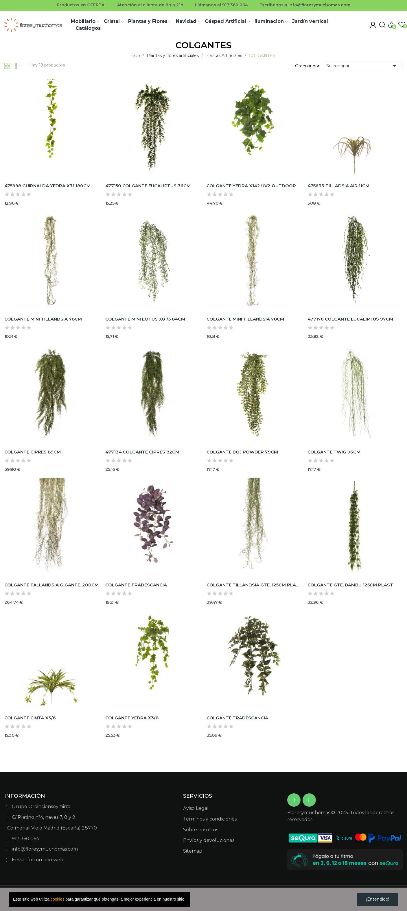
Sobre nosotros (200, 829)
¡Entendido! (377, 899)
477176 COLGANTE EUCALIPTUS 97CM (350, 319)
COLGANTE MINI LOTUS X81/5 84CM (145, 319)
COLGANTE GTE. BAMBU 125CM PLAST (350, 585)
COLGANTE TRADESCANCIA (136, 585)
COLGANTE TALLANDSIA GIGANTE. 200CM (51, 585)
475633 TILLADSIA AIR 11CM (338, 185)
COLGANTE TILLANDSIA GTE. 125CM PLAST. (254, 585)
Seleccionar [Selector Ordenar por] (362, 65)
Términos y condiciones (210, 819)
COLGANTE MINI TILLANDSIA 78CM (43, 319)
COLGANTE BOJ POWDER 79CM (242, 452)
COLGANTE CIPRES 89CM (32, 452)
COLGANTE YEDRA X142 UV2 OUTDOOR (251, 185)
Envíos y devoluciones (208, 840)
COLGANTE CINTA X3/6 (30, 718)
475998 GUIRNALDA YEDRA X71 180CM (47, 185)
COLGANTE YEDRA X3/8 (132, 718)
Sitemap (192, 851)
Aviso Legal (196, 808)
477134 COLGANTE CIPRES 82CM (142, 452)
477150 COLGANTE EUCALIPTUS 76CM (148, 185)
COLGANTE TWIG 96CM (333, 452)
